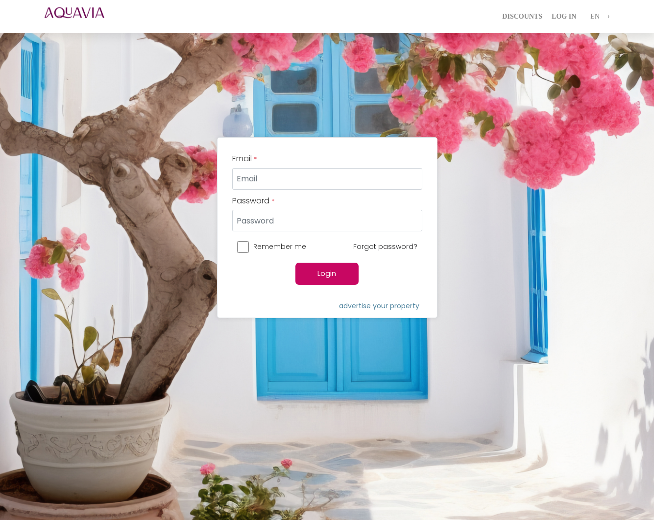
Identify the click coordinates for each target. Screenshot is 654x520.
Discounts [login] (522, 16)
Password (253, 200)
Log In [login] (564, 16)
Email (244, 158)
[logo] (81, 16)
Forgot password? (385, 246)
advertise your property (379, 306)
